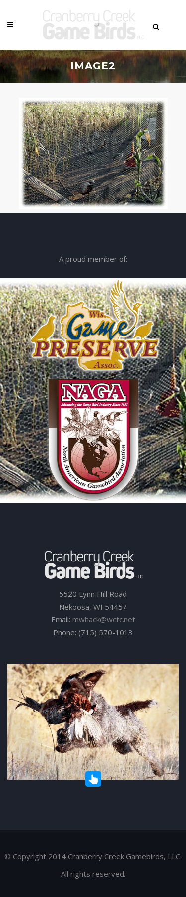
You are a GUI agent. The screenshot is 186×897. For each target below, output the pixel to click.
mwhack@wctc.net (103, 619)
